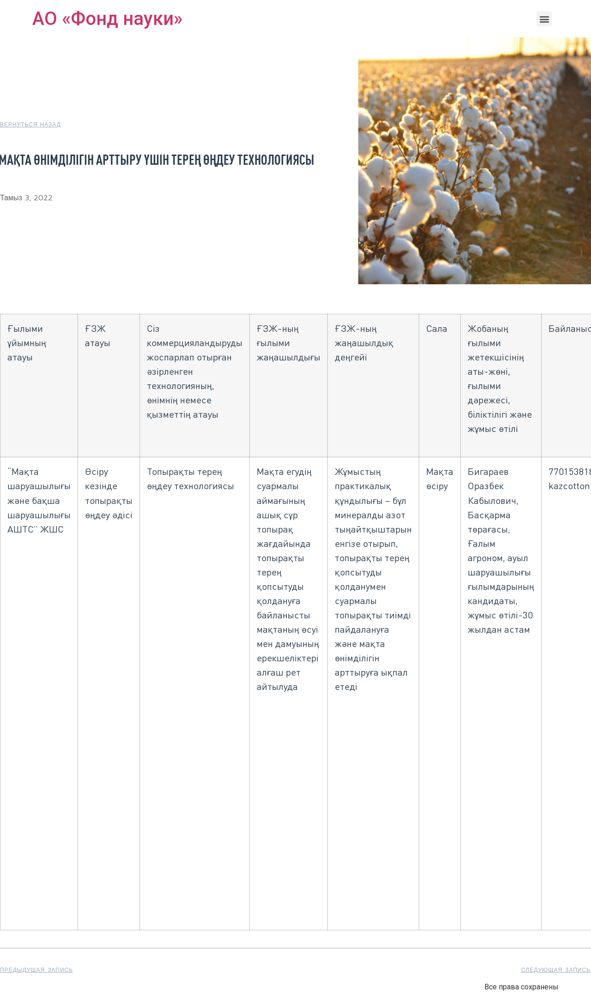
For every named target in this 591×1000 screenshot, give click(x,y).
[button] (544, 18)
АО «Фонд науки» (107, 19)
